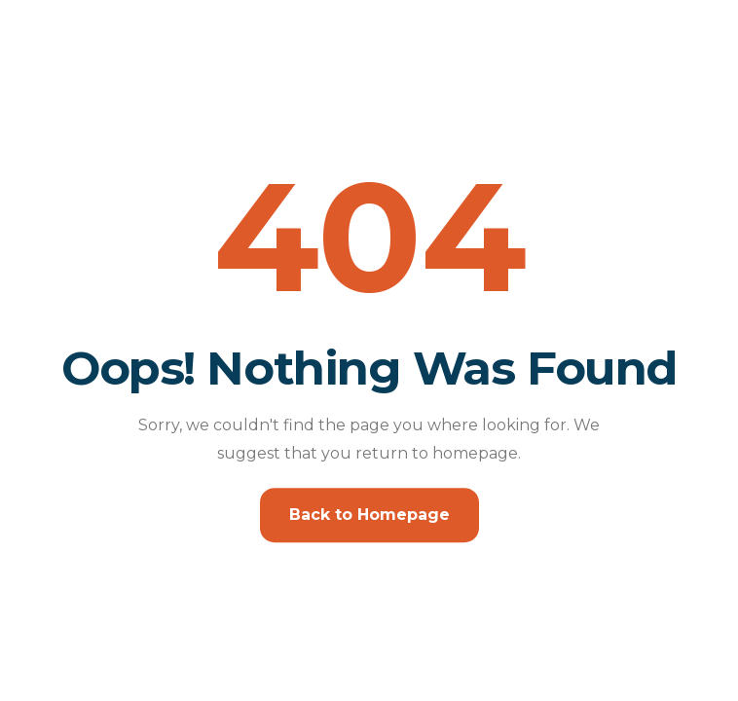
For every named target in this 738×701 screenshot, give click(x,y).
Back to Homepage (369, 514)
